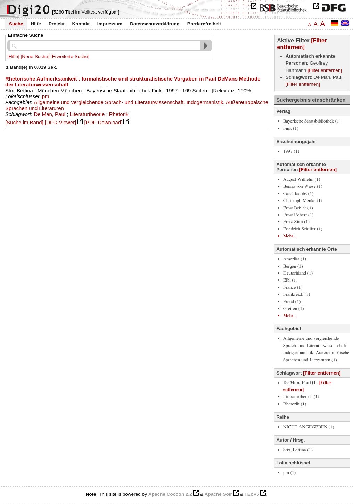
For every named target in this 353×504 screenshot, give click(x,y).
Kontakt (81, 23)
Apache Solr (218, 494)
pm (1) (289, 472)
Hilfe (36, 23)
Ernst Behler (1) (298, 207)
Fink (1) (290, 128)
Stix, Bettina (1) (298, 449)
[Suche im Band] (24, 122)
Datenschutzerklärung (155, 23)
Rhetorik (119, 114)
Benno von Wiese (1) (302, 186)
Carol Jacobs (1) (298, 193)
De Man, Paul (49, 114)
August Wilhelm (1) (301, 179)
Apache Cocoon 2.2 (170, 494)
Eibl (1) (290, 280)
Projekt (57, 23)
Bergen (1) (293, 266)
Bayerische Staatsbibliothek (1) (312, 121)
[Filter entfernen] (302, 43)
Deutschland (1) (298, 273)
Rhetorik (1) (294, 404)
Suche (16, 23)
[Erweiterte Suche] (70, 56)
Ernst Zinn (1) (296, 221)
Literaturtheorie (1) (301, 396)
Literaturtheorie (87, 114)
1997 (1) (291, 151)
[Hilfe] (13, 56)
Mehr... (290, 236)
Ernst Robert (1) (298, 214)
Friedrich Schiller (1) (302, 229)
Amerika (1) (294, 259)
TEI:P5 (251, 494)
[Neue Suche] (35, 56)
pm (45, 96)
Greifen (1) (293, 308)
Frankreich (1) (296, 294)
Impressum (110, 23)
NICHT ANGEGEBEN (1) (308, 427)
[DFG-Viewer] (60, 122)
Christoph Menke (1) (302, 200)
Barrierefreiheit (204, 23)
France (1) (293, 287)
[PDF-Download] (103, 122)
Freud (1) (292, 301)
